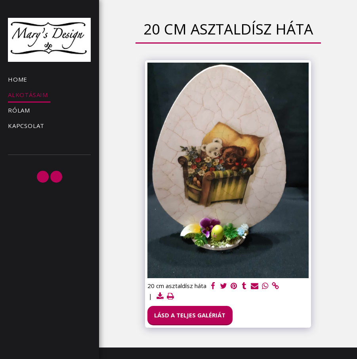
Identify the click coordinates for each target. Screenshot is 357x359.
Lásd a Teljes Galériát (189, 315)
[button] (43, 177)
